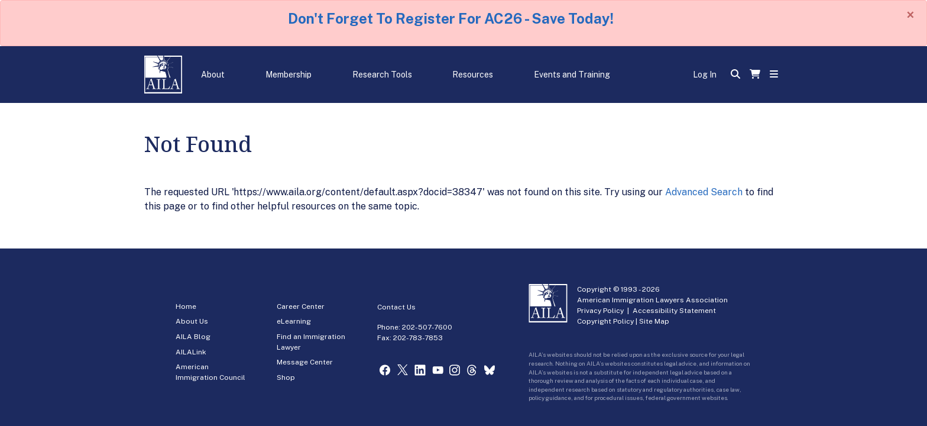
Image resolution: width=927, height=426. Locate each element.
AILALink (191, 352)
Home (186, 306)
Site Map (654, 321)
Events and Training (572, 74)
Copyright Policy (605, 321)
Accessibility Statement (674, 310)
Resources (472, 74)
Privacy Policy (600, 310)
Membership (288, 74)
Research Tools (382, 74)
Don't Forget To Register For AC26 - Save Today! (451, 18)
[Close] (910, 15)
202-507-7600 (427, 327)
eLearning (294, 321)
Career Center (301, 306)
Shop (286, 377)
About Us (192, 321)
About (213, 74)
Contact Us (396, 307)
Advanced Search (704, 192)
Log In (705, 74)
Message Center (305, 362)
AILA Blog (193, 337)
